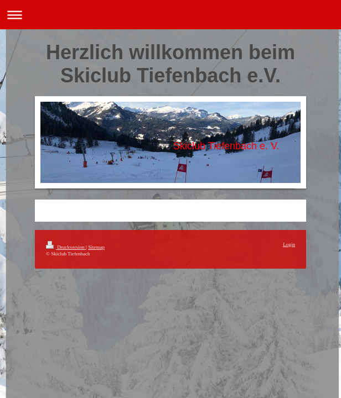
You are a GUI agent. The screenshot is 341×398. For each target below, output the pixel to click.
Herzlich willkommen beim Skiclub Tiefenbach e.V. (170, 64)
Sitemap (96, 247)
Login (289, 244)
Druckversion (66, 247)
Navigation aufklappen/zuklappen (170, 15)
